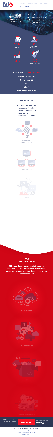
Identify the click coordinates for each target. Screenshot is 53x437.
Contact (27, 6)
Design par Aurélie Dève (26, 434)
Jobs (21, 6)
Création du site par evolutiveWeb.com (27, 432)
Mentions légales (26, 430)
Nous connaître (32, 4)
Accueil (22, 4)
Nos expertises (43, 4)
